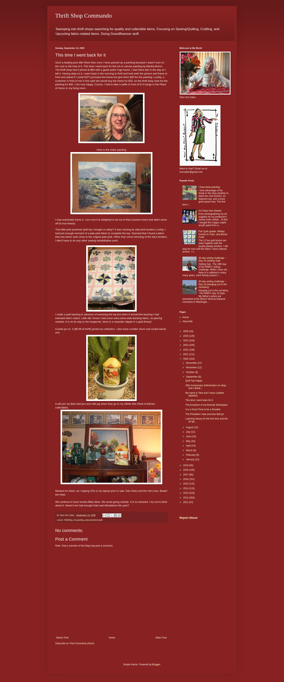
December (192, 363)
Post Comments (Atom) (82, 643)
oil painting (79, 520)
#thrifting (68, 520)
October (190, 372)
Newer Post (62, 637)
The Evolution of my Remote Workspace (206, 405)
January (190, 459)
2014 (186, 488)
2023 (186, 345)
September (192, 376)
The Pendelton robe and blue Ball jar (204, 414)
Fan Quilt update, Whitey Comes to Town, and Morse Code (213, 234)
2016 (186, 479)
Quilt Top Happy (193, 380)
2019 (186, 465)
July (188, 432)
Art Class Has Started (210, 210)
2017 (186, 474)
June (189, 436)
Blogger (156, 664)
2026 (186, 331)
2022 (186, 349)
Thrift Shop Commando (83, 15)
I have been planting (209, 187)
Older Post (161, 637)
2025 (186, 336)
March (189, 450)
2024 (186, 340)
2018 (186, 470)
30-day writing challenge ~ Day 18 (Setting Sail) (212, 259)
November (192, 367)
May (188, 441)
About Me (187, 321)
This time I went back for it (199, 400)
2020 (186, 358)
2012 (186, 497)
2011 (186, 502)
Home (112, 637)
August (190, 427)
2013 (186, 493)
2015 (186, 483)
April (188, 445)
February (191, 455)
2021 (186, 354)
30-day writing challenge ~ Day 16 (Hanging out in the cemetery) (213, 284)
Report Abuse (188, 517)
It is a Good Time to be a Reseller (202, 409)
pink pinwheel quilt (93, 520)
